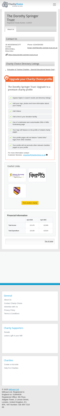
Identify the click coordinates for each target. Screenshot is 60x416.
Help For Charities (11, 368)
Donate (7, 332)
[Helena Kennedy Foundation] (17, 175)
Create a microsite (11, 364)
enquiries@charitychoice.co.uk (34, 155)
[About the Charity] (10, 29)
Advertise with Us (11, 307)
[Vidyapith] (37, 175)
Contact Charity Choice (13, 303)
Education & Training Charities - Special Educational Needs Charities (31, 69)
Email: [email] (42, 48)
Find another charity (30, 203)
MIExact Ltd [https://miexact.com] (14, 389)
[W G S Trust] (17, 191)
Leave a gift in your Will (13, 336)
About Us (7, 300)
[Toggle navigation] (54, 4)
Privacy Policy (9, 310)
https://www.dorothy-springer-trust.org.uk (21, 55)
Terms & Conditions (11, 314)
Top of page (49, 241)
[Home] (13, 4)
